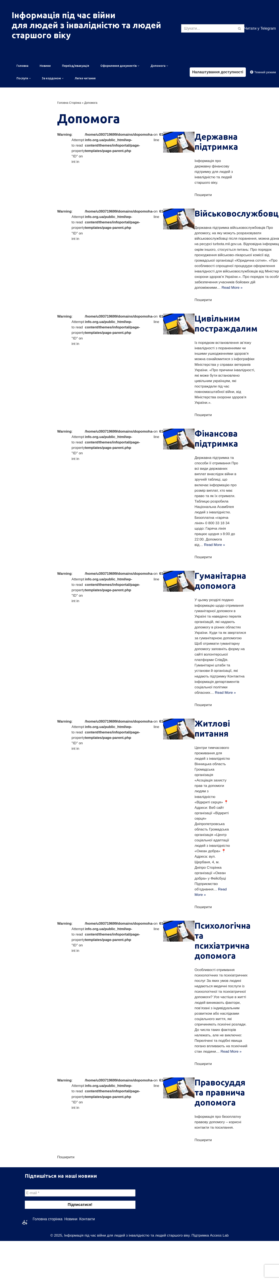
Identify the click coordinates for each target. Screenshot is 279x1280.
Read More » (237, 291)
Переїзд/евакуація (75, 66)
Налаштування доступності (217, 72)
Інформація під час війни (63, 15)
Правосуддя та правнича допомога (223, 1131)
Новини (45, 66)
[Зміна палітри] (263, 72)
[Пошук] (208, 28)
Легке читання (85, 79)
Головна (22, 66)
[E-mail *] (80, 1232)
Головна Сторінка (69, 103)
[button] (138, 66)
